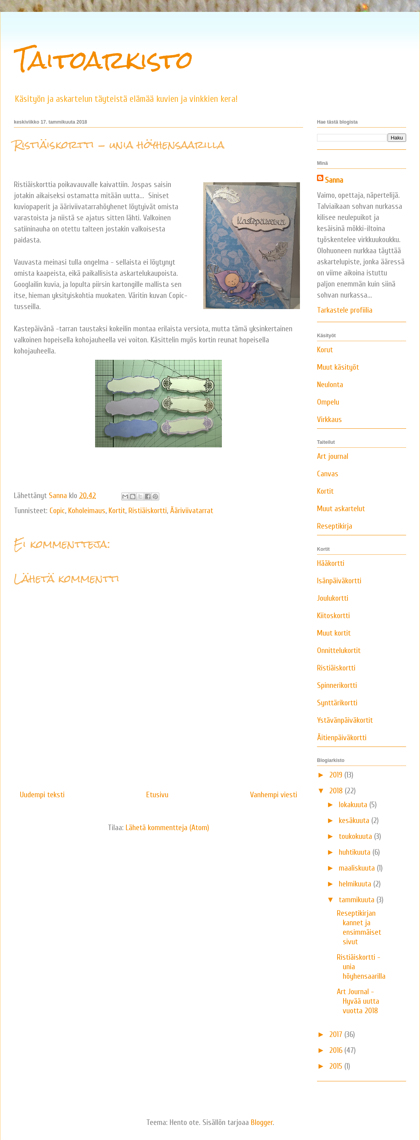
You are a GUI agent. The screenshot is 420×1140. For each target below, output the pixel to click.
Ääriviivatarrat (191, 510)
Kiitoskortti (333, 615)
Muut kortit (334, 633)
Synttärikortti (337, 702)
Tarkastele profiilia (344, 310)
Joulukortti (332, 598)
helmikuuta (356, 883)
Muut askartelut (341, 508)
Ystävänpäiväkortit (345, 720)
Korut (325, 349)
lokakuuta (354, 804)
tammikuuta (357, 899)
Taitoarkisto (103, 60)
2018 (337, 790)
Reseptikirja (334, 526)
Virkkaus (329, 419)
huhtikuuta (355, 852)
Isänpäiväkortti (339, 580)
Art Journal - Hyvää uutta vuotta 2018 (358, 1001)
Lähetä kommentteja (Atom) (167, 827)
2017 (336, 1034)
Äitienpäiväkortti (342, 737)
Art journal (332, 456)
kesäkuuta (355, 820)
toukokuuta (356, 836)
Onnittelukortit (339, 650)
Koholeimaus (86, 510)
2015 (336, 1066)
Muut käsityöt (338, 367)
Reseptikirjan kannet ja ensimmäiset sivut (359, 927)
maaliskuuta (358, 868)
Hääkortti (330, 563)
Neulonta (330, 384)
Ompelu (328, 402)
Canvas (327, 473)
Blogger (262, 1122)
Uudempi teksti (42, 794)
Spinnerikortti (337, 685)
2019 (336, 774)
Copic (57, 510)
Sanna (334, 180)
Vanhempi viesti (273, 794)
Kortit (117, 510)
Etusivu (157, 794)
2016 (336, 1050)
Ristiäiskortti (147, 510)
